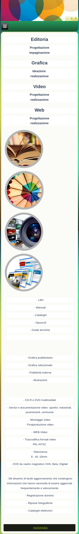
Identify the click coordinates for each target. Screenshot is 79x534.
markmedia (40, 527)
